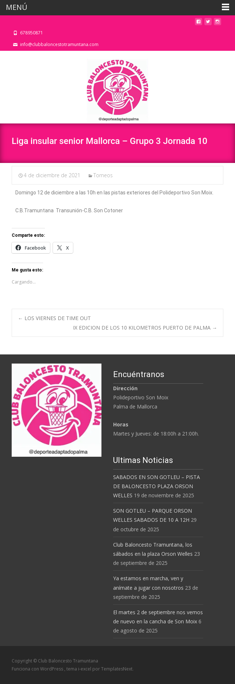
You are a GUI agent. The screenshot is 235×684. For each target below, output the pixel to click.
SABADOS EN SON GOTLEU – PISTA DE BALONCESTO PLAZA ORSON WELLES (156, 486)
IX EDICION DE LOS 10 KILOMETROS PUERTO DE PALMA (145, 327)
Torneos (103, 175)
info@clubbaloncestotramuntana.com (59, 44)
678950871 (31, 33)
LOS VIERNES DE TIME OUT (54, 318)
